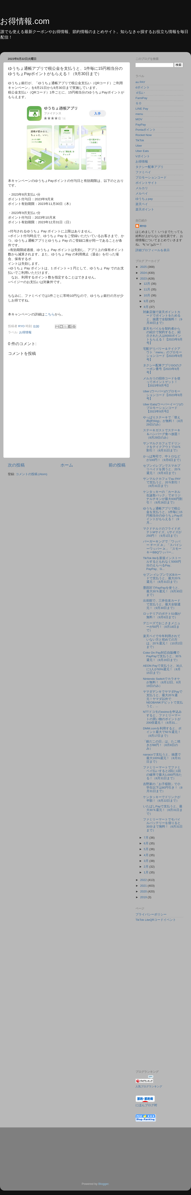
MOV (138, 119)
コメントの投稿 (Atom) (31, 474)
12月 (147, 283)
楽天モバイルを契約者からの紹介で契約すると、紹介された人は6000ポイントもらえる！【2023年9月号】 (163, 336)
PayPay (140, 124)
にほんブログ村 (146, 1105)
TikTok (139, 140)
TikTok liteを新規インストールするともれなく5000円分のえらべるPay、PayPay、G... (162, 563)
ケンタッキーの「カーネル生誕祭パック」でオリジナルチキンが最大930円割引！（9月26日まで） (163, 497)
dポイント (142, 87)
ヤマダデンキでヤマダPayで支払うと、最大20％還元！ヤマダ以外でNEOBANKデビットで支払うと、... (163, 699)
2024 (144, 272)
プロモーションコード (151, 177)
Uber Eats (142, 151)
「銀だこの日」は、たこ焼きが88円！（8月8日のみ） (161, 745)
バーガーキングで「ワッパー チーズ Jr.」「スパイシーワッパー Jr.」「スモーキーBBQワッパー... (162, 547)
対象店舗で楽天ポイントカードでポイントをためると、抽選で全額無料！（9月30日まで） (162, 317)
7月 (146, 837)
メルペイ (141, 193)
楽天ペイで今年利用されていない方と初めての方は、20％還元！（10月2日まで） (163, 641)
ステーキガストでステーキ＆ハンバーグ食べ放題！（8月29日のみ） (162, 434)
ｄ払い (140, 92)
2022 (144, 880)
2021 (144, 885)
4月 (146, 855)
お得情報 (25, 332)
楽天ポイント (144, 209)
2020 (144, 891)
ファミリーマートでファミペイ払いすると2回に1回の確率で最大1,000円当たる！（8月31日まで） (162, 773)
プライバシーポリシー (151, 914)
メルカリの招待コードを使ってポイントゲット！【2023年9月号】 (161, 382)
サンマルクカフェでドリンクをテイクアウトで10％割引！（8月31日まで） (162, 447)
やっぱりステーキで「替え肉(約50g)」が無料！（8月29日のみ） (163, 421)
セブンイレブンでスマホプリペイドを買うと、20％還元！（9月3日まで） (162, 469)
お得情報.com (25, 21)
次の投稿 (16, 465)
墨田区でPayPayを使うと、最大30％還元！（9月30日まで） (163, 591)
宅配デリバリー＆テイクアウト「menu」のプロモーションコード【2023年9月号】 (163, 354)
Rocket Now (143, 135)
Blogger (103, 1183)
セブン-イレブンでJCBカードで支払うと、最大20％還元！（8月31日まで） (162, 578)
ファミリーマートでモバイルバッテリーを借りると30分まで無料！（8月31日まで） (163, 825)
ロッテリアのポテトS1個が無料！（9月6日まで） (162, 615)
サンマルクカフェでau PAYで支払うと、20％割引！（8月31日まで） (162, 482)
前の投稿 (117, 465)
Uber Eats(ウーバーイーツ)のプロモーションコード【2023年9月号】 (163, 408)
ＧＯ (138, 103)
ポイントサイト (146, 183)
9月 (146, 301)
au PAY (140, 82)
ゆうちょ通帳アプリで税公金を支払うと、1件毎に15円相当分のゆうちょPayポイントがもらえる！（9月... (163, 516)
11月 (147, 289)
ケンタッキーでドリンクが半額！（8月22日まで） (161, 798)
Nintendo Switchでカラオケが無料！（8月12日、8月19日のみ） (162, 682)
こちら (50, 314)
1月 (146, 872)
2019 (144, 897)
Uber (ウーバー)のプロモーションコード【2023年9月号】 (163, 395)
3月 (146, 861)
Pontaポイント (145, 129)
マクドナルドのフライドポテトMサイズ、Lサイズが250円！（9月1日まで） (162, 532)
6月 (146, 843)
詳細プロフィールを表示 (152, 250)
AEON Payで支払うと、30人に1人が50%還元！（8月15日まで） (163, 669)
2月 (146, 866)
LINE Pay (141, 108)
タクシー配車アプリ (149, 167)
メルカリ (141, 188)
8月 (146, 307)
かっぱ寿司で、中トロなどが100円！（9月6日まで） (163, 458)
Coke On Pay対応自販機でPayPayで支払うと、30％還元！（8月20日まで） (162, 656)
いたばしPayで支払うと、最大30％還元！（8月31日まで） (163, 810)
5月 (146, 849)
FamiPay (141, 98)
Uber (138, 145)
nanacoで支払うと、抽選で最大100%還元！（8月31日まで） (162, 758)
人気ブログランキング (148, 1086)
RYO (143, 226)
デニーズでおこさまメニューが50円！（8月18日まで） (161, 627)
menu (139, 114)
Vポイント (142, 156)
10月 (147, 295)
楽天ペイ (141, 204)
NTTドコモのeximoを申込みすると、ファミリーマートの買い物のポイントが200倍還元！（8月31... (162, 717)
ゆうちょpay (144, 198)
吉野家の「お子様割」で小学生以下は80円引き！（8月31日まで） (163, 787)
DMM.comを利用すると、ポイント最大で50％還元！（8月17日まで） (162, 732)
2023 (144, 278)
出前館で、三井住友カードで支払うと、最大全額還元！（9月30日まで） (162, 604)
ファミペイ (143, 172)
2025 (144, 266)
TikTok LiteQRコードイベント (155, 919)
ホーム (66, 465)
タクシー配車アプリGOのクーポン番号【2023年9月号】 (162, 369)
